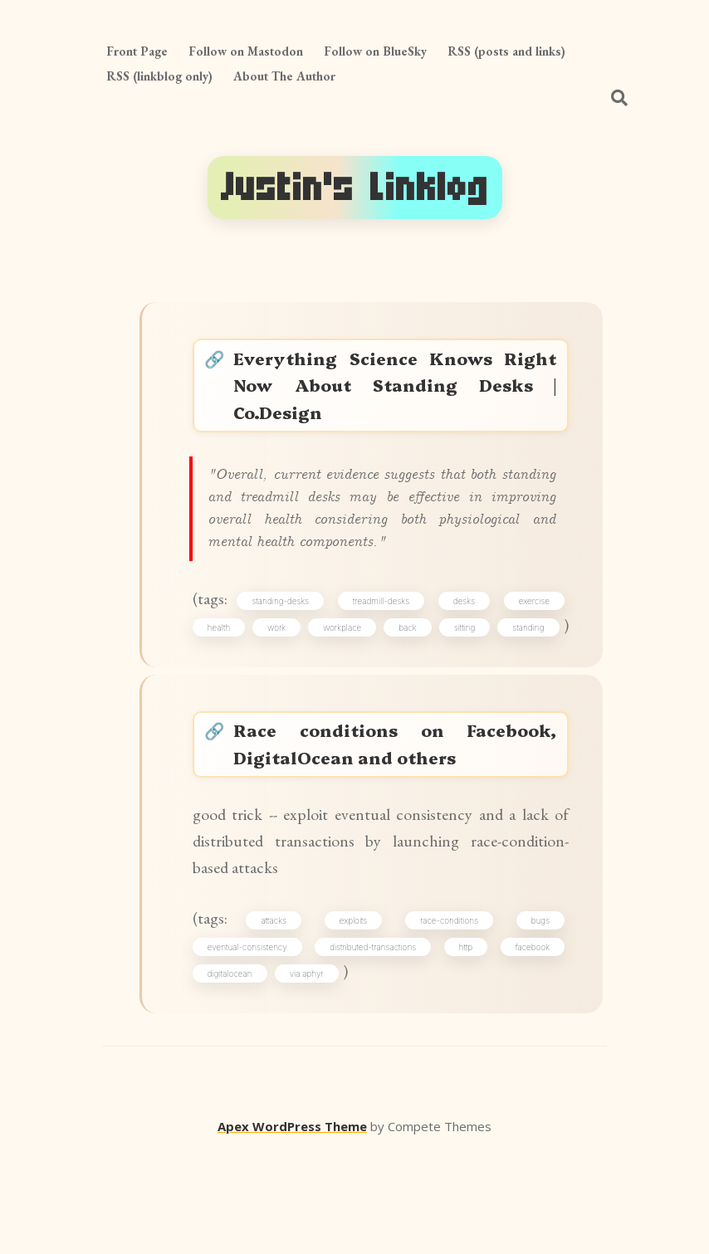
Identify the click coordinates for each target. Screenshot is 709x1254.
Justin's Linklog (355, 187)
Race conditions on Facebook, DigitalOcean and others (398, 818)
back (462, 661)
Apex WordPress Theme (292, 1230)
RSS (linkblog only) (159, 76)
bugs (536, 1014)
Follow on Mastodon (245, 51)
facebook (528, 1044)
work (299, 661)
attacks (280, 1014)
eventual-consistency (253, 1044)
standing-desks (286, 632)
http (465, 1044)
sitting (535, 661)
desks (463, 632)
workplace (380, 661)
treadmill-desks (384, 632)
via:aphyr (313, 1073)
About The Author (284, 76)
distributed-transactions (375, 1044)
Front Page (137, 51)
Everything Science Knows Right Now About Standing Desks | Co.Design (398, 393)
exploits (356, 1014)
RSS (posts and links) (506, 51)
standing (229, 690)
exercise (530, 632)
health (225, 661)
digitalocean (235, 1073)
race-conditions (448, 1014)
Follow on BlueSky (375, 51)
